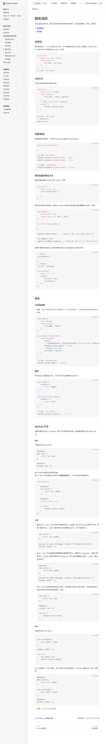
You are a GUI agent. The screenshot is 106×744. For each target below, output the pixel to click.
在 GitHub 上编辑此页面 (44, 718)
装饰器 (39, 31)
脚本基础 (40, 28)
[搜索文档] (39, 3)
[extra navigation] (81, 3)
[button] (14, 9)
